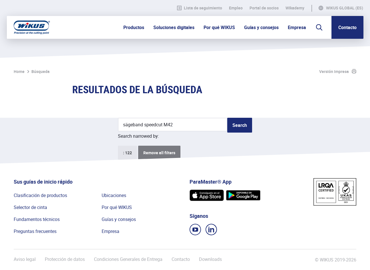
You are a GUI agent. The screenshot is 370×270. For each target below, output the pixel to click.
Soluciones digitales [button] (173, 27)
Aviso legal (25, 259)
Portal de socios (264, 8)
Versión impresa (334, 71)
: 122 (127, 152)
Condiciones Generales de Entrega (128, 259)
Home (19, 71)
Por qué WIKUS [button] (219, 27)
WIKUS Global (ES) (344, 8)
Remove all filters (159, 152)
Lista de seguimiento (199, 8)
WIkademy (294, 8)
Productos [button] (133, 27)
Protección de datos (65, 259)
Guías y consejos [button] (261, 27)
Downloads (210, 259)
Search (239, 125)
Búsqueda (40, 71)
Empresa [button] (297, 27)
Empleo (236, 8)
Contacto (347, 27)
